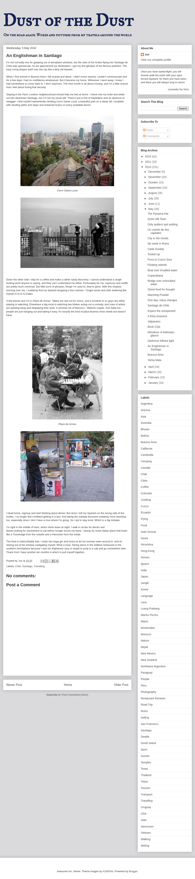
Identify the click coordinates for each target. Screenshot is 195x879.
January (153, 382)
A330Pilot (108, 871)
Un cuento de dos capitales (158, 231)
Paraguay (146, 672)
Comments (151, 136)
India (144, 570)
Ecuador (146, 512)
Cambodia (147, 454)
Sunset (145, 756)
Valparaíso (154, 321)
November (154, 176)
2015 (148, 156)
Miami (144, 621)
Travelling (39, 566)
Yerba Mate (154, 360)
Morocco (146, 634)
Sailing (145, 717)
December (154, 171)
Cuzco (145, 506)
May (151, 209)
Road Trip (147, 704)
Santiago (27, 566)
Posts (148, 130)
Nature (145, 640)
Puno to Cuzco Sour (160, 259)
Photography (148, 691)
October (153, 182)
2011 (148, 161)
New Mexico (148, 653)
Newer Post (14, 684)
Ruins (144, 711)
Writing (145, 845)
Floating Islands (157, 264)
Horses (145, 557)
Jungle (145, 583)
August (152, 193)
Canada (145, 467)
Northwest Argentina (153, 666)
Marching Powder (158, 294)
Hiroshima (147, 544)
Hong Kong (147, 550)
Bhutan (145, 429)
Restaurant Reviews (153, 698)
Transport (146, 794)
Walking (145, 839)
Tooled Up (154, 254)
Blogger (133, 871)
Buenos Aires (156, 354)
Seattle (145, 736)
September (155, 187)
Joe (147, 54)
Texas (144, 768)
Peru (144, 685)
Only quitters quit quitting (163, 224)
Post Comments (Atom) (75, 694)
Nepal (144, 647)
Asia (143, 416)
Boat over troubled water (162, 270)
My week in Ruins (158, 243)
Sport (144, 749)
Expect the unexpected (161, 310)
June (151, 203)
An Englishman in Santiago (158, 347)
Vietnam (146, 832)
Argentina (146, 403)
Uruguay (146, 807)
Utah (144, 820)
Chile (18, 566)
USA (143, 813)
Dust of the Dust (68, 20)
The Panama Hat (158, 213)
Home (68, 684)
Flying (144, 518)
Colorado (146, 493)
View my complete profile (156, 59)
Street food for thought (161, 289)
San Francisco (149, 724)
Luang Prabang (150, 608)
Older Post (121, 684)
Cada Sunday (156, 249)
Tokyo (144, 781)
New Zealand (149, 659)
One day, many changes (162, 300)
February (154, 377)
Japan (144, 576)
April (151, 366)
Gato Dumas (148, 531)
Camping (146, 461)
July (151, 198)
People (145, 679)
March (152, 372)
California (146, 448)
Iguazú (145, 563)
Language (147, 595)
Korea (144, 589)
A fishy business (157, 316)
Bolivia (145, 435)
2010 (148, 167)
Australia (146, 422)
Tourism (145, 788)
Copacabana (155, 275)
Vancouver (147, 826)
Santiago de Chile (158, 305)
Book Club (154, 326)
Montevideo (148, 627)
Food (144, 525)
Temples (146, 762)
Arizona (145, 410)
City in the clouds (158, 238)
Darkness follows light (161, 340)
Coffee (145, 486)
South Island (148, 743)
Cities (144, 480)
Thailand (146, 775)
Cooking (146, 499)
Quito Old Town (157, 218)
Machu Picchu (149, 615)
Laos (144, 602)
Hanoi (144, 538)
